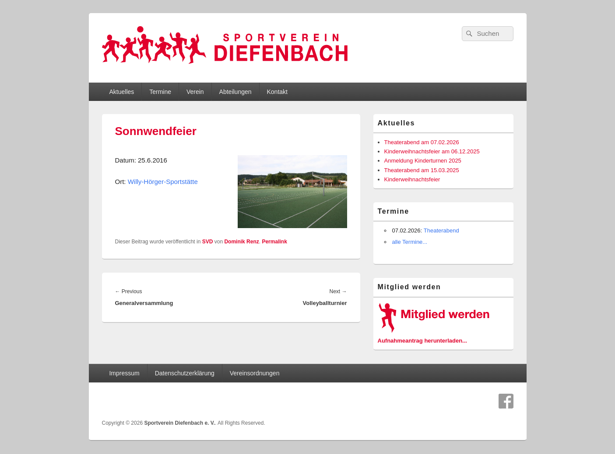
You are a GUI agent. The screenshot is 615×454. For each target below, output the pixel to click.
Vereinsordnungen (255, 373)
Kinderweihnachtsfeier (412, 179)
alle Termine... (410, 242)
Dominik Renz (241, 242)
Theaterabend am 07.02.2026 (421, 142)
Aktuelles (121, 91)
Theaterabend (441, 230)
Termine (160, 91)
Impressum (124, 373)
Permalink (274, 242)
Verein (195, 91)
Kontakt (277, 91)
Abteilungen (235, 91)
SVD (207, 242)
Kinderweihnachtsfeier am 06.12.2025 (432, 151)
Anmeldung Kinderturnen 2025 (422, 160)
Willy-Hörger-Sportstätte (163, 181)
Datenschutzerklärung (184, 373)
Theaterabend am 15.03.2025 (421, 170)
